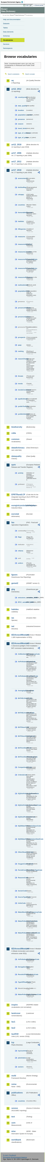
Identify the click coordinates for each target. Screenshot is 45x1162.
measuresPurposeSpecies (22, 268)
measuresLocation (22, 252)
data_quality (22, 106)
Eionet (12, 15)
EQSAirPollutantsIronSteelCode (22, 805)
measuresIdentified (22, 244)
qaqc (20, 345)
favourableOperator (22, 212)
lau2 (13, 1028)
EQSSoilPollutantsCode (22, 817)
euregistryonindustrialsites (18, 505)
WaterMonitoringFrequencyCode (22, 912)
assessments (22, 178)
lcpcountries (22, 1051)
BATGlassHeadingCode (22, 736)
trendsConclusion (22, 390)
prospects (21, 337)
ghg (13, 589)
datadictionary (17, 448)
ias (12, 618)
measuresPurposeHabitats (22, 259)
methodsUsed (22, 285)
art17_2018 (16, 170)
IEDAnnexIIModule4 (18, 949)
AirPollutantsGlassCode (22, 661)
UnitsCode (22, 903)
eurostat (15, 514)
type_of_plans (22, 137)
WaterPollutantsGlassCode (22, 921)
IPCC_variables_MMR (22, 602)
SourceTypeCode (22, 897)
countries (21, 205)
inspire (14, 1005)
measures (21, 236)
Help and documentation (12, 19)
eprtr (13, 465)
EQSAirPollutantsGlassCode (22, 793)
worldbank (16, 1140)
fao (12, 522)
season (20, 124)
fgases (14, 575)
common (15, 439)
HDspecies (22, 229)
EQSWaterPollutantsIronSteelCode (22, 839)
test (13, 1117)
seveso (14, 1108)
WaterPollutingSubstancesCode (22, 994)
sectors (21, 1067)
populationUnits (22, 291)
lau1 (13, 1022)
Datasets (6, 23)
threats (20, 376)
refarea (20, 551)
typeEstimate (22, 399)
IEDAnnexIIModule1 (18, 635)
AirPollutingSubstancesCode (22, 959)
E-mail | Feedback (9, 1155)
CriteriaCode (22, 775)
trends (20, 383)
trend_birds (22, 128)
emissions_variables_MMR (22, 597)
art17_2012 (16, 162)
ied (12, 626)
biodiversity (16, 427)
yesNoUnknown (22, 414)
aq (12, 80)
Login (27, 5)
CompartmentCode (22, 767)
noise (13, 1084)
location (21, 110)
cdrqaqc (21, 194)
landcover (16, 1013)
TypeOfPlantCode (22, 982)
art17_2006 (16, 153)
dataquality (16, 456)
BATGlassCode (22, 727)
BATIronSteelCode (22, 748)
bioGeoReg (22, 187)
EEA (12, 2)
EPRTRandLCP (18, 495)
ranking (21, 351)
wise (13, 1131)
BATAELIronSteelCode (22, 713)
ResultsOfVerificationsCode (22, 974)
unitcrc (20, 563)
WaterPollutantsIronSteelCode (22, 933)
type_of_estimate (22, 133)
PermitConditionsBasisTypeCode (22, 870)
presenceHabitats (22, 308)
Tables (5, 28)
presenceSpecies (22, 317)
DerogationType (22, 967)
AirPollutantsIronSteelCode (22, 676)
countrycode (22, 97)
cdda (13, 433)
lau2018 (14, 1034)
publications (17, 1093)
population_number (22, 115)
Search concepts (30, 74)
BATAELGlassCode (22, 698)
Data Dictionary (19, 15)
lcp (12, 1042)
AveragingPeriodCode (22, 690)
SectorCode (22, 891)
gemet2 (14, 583)
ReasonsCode (22, 878)
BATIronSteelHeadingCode (22, 757)
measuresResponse (22, 277)
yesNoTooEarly (22, 406)
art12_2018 (16, 145)
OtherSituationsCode (22, 852)
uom (13, 1123)
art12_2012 (16, 89)
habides (15, 609)
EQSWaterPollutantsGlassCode (22, 826)
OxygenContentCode (22, 864)
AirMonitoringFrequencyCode (22, 654)
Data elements (8, 32)
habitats (21, 221)
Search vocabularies (13, 74)
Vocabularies (8, 40)
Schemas (6, 36)
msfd (13, 1076)
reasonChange (22, 359)
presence (21, 119)
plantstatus (22, 1058)
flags (20, 537)
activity (20, 473)
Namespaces (7, 48)
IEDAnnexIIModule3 (18, 643)
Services (6, 44)
